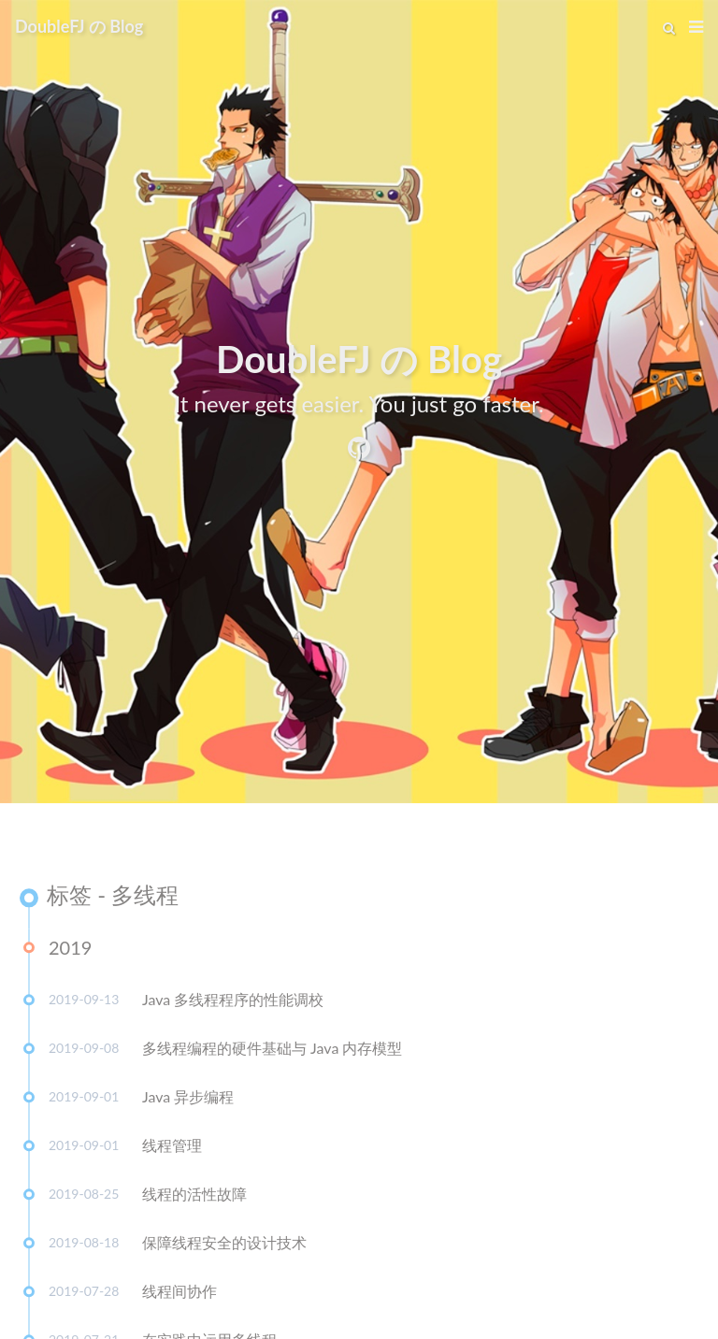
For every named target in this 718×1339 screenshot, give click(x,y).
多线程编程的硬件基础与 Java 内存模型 (272, 1052)
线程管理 (172, 1150)
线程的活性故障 (194, 1198)
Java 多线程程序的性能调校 (232, 1004)
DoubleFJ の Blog (79, 26)
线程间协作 (179, 1295)
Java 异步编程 (188, 1101)
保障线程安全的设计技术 (224, 1247)
